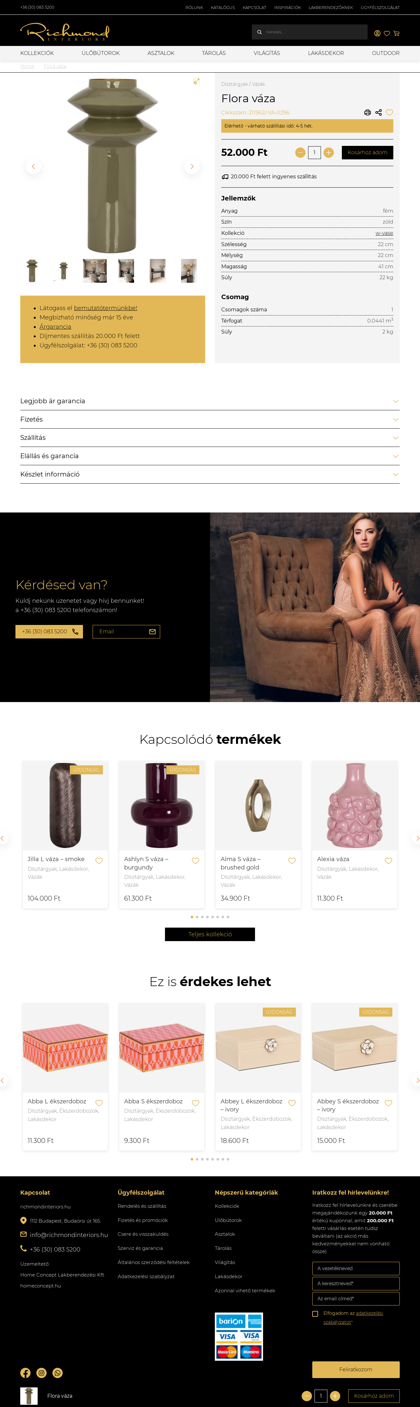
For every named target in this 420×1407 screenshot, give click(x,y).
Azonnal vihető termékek (245, 1290)
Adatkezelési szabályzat (146, 1276)
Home (27, 66)
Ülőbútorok (101, 53)
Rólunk (194, 7)
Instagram (41, 1373)
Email (106, 631)
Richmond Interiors (65, 32)
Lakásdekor (326, 53)
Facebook (25, 1373)
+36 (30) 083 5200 (37, 7)
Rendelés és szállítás (142, 1206)
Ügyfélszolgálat (380, 7)
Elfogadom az (353, 1317)
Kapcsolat (254, 7)
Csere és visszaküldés (143, 1234)
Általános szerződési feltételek (154, 1262)
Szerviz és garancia (140, 1248)
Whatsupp (57, 1373)
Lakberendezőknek (331, 7)
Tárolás (214, 53)
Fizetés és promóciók (143, 1220)
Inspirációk (287, 7)
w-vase (384, 233)
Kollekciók (37, 53)
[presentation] (361, 1344)
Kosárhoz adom (368, 152)
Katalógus (223, 7)
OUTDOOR (386, 53)
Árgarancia (55, 326)
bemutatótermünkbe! (105, 308)
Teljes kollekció (210, 934)
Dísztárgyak (234, 84)
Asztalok (161, 53)
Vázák (258, 84)
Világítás (267, 53)
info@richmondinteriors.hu (69, 1235)
